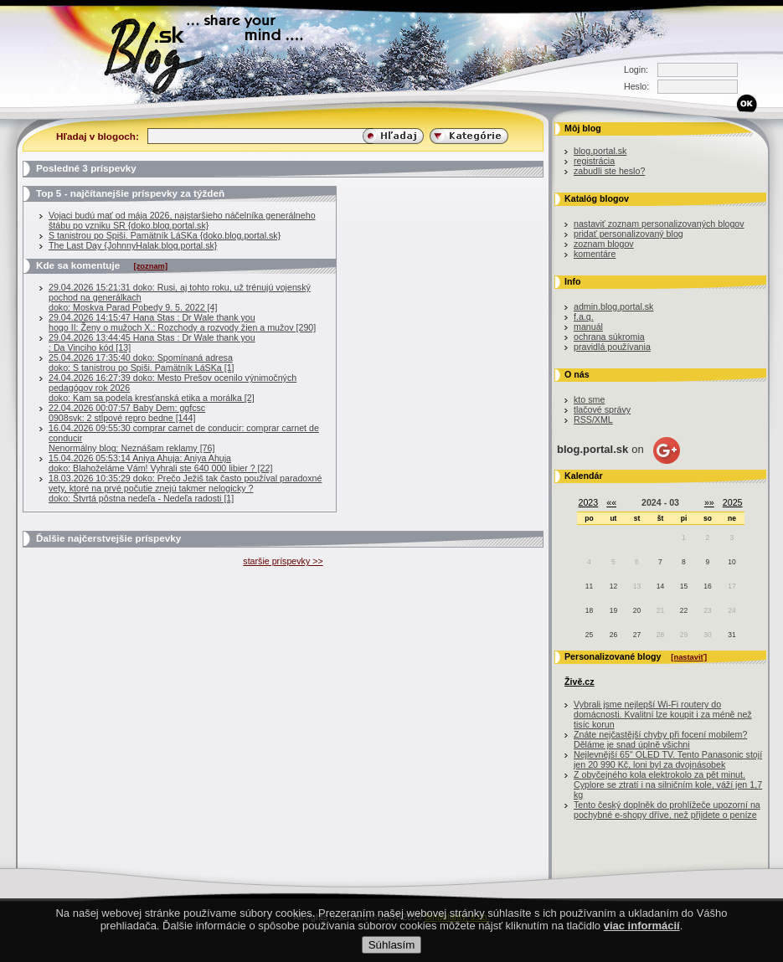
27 (637, 634)
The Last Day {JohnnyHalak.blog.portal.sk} (133, 245)
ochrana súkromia (609, 337)
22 (684, 610)
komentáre (595, 254)
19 (613, 610)
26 (613, 634)
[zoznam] (150, 266)
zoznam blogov (604, 244)
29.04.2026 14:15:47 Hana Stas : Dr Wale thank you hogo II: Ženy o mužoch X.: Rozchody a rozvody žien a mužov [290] (182, 322)
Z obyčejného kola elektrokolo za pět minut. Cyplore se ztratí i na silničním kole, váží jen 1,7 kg (668, 784)
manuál (588, 327)
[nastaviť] (689, 657)
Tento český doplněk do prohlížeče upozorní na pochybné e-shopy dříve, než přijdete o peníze (667, 810)
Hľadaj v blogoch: (97, 136)
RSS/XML (593, 419)
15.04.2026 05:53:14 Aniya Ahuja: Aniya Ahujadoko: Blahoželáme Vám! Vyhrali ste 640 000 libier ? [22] (160, 463)
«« (611, 502)
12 (613, 586)
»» (709, 502)
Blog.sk (158, 52)
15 (684, 586)
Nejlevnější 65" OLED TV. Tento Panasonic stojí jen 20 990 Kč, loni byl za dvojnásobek (668, 759)
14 (660, 586)
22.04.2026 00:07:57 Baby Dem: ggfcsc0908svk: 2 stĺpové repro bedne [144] (127, 413)
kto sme (589, 399)
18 (589, 610)
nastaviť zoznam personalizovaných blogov (659, 224)
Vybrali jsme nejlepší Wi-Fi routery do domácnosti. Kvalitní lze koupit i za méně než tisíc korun (663, 714)
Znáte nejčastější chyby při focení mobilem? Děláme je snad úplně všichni (660, 739)
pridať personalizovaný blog (628, 234)
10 (731, 562)
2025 (733, 502)
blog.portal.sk (600, 151)
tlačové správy (602, 409)
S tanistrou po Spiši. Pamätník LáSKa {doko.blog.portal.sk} (165, 235)
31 (731, 634)
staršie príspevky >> (282, 561)
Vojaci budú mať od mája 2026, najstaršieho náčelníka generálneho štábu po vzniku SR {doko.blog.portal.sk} (182, 220)
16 (707, 586)
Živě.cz (579, 681)
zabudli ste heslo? (609, 171)
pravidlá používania (612, 347)
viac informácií (642, 940)
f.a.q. (584, 316)
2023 (589, 502)
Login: (636, 69)
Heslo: (636, 86)
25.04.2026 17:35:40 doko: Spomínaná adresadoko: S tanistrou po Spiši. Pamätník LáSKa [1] (141, 362)
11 (589, 586)
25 (589, 634)
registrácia (594, 161)
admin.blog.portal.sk (613, 306)
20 (637, 610)
